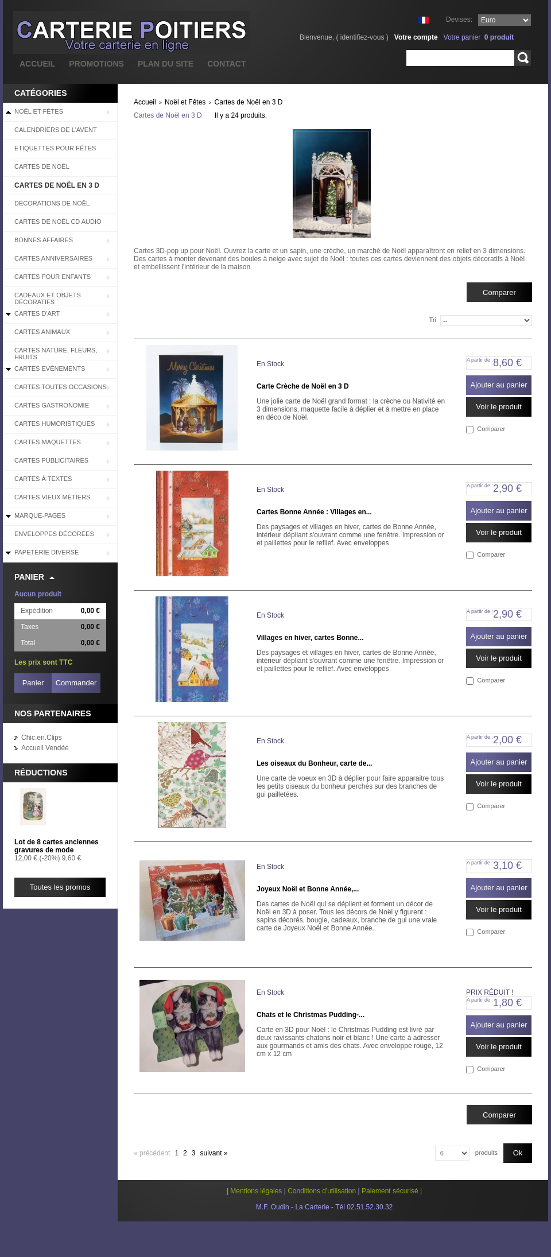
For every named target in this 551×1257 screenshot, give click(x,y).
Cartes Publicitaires (51, 460)
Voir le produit (499, 406)
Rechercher (522, 58)
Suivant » (213, 1153)
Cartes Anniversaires (53, 258)
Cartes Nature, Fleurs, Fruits (55, 353)
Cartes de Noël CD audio (58, 221)
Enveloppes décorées (54, 533)
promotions (96, 63)
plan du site (165, 63)
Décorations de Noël (52, 203)
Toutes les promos (60, 887)
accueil (37, 63)
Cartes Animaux (42, 331)
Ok (518, 1153)
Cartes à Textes (43, 478)
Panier (29, 576)
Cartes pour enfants (52, 276)
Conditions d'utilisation (322, 1191)
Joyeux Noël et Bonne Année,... (308, 889)
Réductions (41, 772)
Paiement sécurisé (390, 1191)
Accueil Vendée (45, 748)
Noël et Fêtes (38, 111)
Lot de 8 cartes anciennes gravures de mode (56, 846)
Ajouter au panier (498, 385)
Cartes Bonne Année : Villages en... (314, 512)
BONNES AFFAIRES (43, 239)
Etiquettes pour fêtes (55, 148)
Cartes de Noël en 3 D (56, 185)
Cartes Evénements (49, 368)
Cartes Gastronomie (51, 405)
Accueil (145, 102)
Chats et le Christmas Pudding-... (310, 1015)
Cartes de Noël (41, 166)
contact (226, 63)
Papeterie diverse (46, 552)
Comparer (491, 428)
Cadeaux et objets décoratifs (47, 298)
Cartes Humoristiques (54, 423)
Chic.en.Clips (41, 738)
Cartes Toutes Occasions (60, 386)
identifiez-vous (362, 37)
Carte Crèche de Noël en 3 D (303, 386)
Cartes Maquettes (47, 442)
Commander (76, 682)
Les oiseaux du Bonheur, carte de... (314, 763)
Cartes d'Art (37, 313)
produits (486, 1152)
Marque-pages (39, 515)
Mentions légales (256, 1191)
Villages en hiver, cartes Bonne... (310, 638)
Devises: (459, 19)
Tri (432, 319)
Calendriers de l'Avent (55, 129)
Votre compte (416, 37)
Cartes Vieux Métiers (52, 497)
